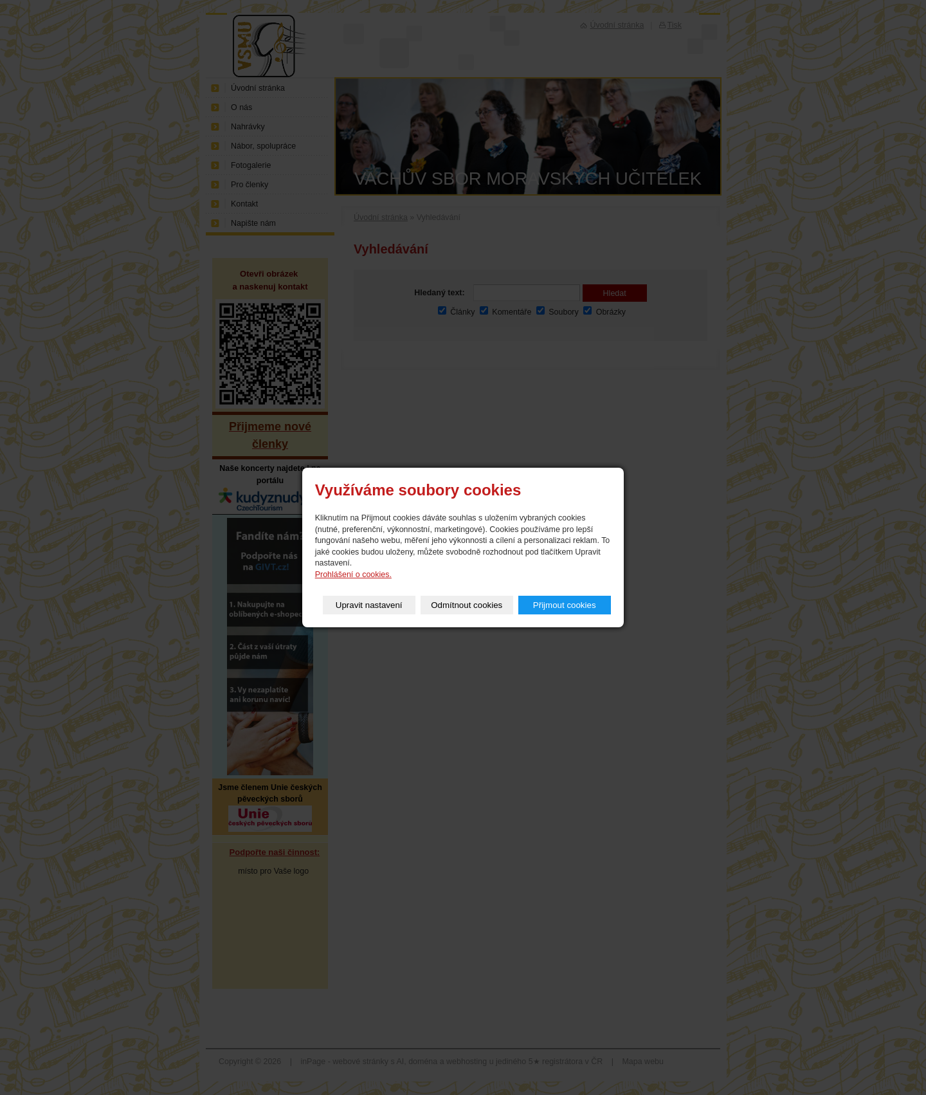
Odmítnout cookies (466, 605)
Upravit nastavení (369, 605)
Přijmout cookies (564, 605)
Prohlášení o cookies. (353, 574)
